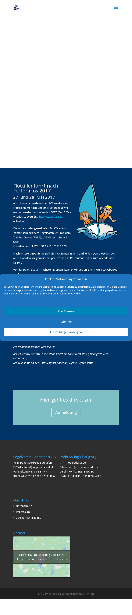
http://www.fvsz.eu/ (51, 216)
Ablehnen (66, 321)
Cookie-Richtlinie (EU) (29, 517)
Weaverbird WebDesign (78, 594)
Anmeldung (66, 412)
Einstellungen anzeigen (66, 332)
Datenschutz (24, 506)
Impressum (23, 512)
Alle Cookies (66, 311)
